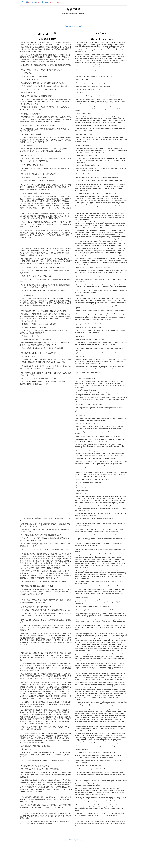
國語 (35, 2)
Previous (69, 26)
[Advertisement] (73, 18)
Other (56, 2)
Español (46, 2)
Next (78, 26)
